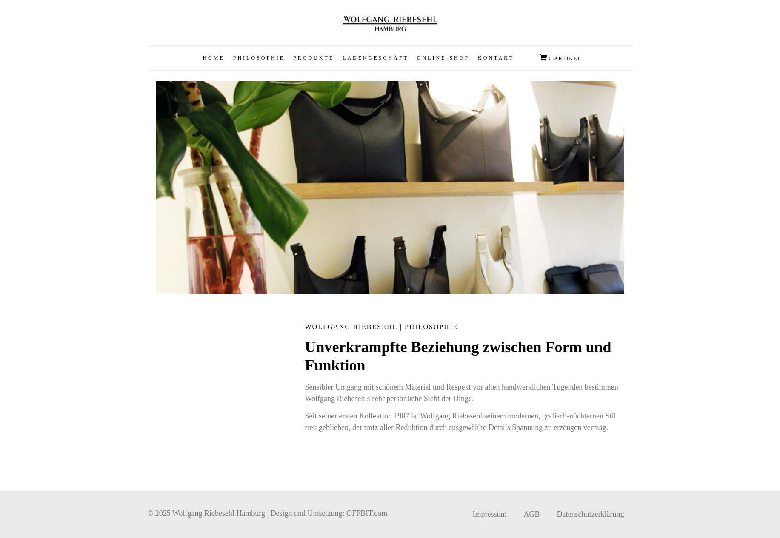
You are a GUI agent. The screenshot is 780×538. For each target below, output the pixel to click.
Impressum (490, 514)
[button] (313, 58)
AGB (532, 514)
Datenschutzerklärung (590, 514)
